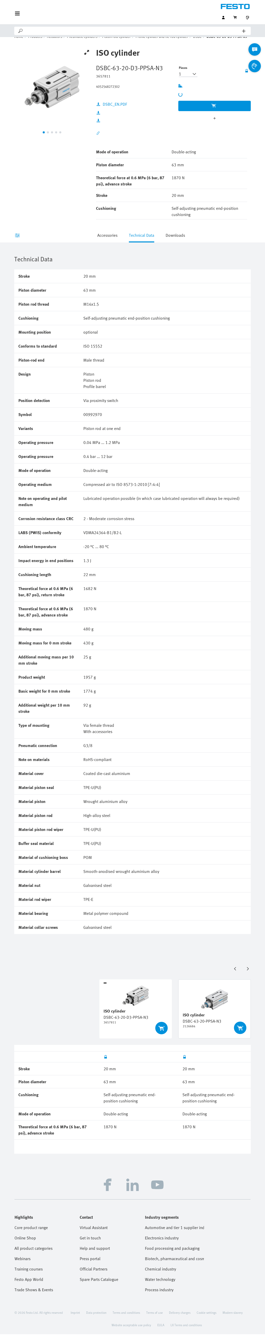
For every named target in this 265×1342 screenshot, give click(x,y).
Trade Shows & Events (33, 1297)
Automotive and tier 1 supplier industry (174, 1235)
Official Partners (93, 1277)
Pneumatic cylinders (82, 44)
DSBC (197, 44)
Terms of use (154, 1320)
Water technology (160, 1287)
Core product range (31, 1235)
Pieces (183, 75)
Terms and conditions (126, 1320)
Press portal (90, 1266)
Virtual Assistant (94, 1235)
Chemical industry (160, 1277)
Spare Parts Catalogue (99, 1287)
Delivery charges (179, 1320)
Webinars (22, 1266)
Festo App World (28, 1287)
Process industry (159, 1297)
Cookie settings (206, 1320)
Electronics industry (162, 1246)
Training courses (28, 1277)
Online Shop (25, 1246)
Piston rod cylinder (116, 44)
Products (35, 44)
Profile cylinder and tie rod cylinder (162, 44)
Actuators (54, 44)
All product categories (33, 1256)
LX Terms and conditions (186, 1332)
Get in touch (90, 1246)
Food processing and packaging (172, 1256)
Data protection (96, 1320)
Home (18, 44)
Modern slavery (233, 1320)
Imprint (75, 1320)
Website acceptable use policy (131, 1332)
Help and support (95, 1256)
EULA (160, 1332)
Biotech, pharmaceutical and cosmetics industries (174, 1266)
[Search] (133, 31)
